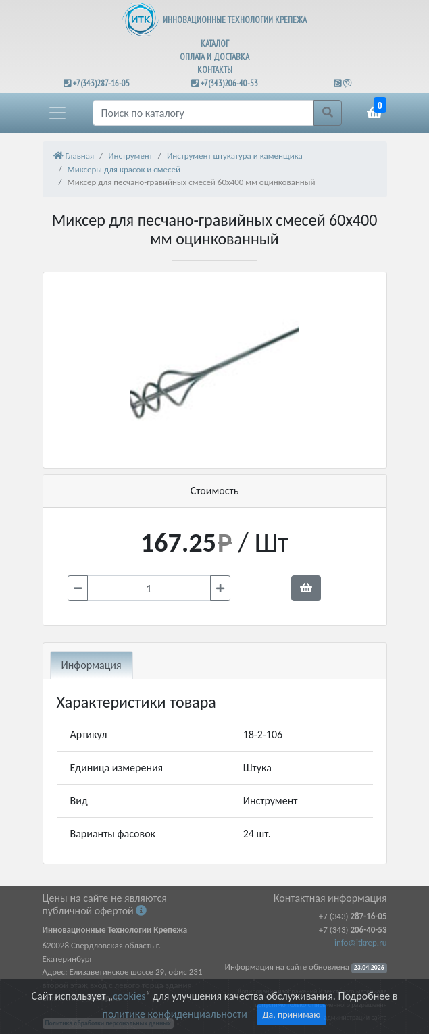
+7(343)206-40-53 (229, 83)
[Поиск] (203, 113)
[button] (57, 112)
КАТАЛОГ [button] (215, 43)
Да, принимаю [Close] (292, 1014)
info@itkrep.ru (360, 942)
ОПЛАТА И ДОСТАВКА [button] (214, 57)
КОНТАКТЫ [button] (214, 70)
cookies (129, 995)
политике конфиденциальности (175, 1014)
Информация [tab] (91, 664)
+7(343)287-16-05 (101, 83)
